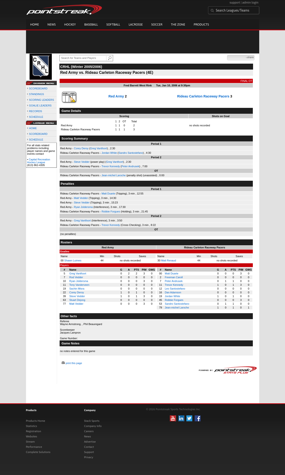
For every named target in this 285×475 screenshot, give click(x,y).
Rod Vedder (76, 277)
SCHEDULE (36, 116)
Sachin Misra (76, 288)
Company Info (93, 426)
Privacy (88, 457)
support (235, 2)
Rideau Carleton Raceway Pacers (203, 96)
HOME (33, 128)
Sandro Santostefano (130, 152)
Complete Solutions (38, 452)
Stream (30, 441)
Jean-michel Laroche (113, 175)
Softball (113, 24)
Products (201, 24)
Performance (34, 447)
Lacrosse (136, 24)
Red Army (116, 96)
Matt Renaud (168, 260)
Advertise (90, 441)
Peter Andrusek (130, 166)
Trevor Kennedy (110, 166)
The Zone (178, 24)
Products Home (35, 420)
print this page (74, 363)
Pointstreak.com (64, 10)
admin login (250, 2)
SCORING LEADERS (41, 99)
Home (34, 24)
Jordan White (109, 152)
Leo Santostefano (175, 288)
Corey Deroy (81, 148)
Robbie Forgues (110, 211)
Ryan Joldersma (83, 207)
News (52, 24)
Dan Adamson (173, 292)
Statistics (31, 426)
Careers (89, 431)
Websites (31, 436)
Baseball (91, 24)
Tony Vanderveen (79, 284)
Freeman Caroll (174, 277)
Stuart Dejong (77, 300)
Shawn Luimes (72, 260)
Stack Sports (92, 420)
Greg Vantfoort (98, 148)
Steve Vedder (82, 161)
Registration (33, 431)
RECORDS (35, 111)
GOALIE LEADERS (40, 105)
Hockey (70, 24)
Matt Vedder (81, 198)
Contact (89, 447)
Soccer (156, 24)
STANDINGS (36, 94)
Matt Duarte (108, 193)
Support (89, 452)
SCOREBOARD (38, 88)
